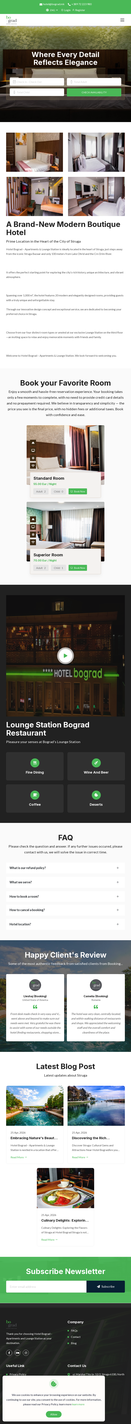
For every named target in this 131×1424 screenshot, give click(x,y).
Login (66, 10)
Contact (76, 1336)
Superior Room (48, 554)
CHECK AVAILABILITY (94, 92)
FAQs (74, 1330)
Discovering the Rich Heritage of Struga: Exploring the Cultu (89, 1138)
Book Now (77, 491)
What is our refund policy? (28, 868)
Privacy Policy (18, 1374)
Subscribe (106, 1286)
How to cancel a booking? (27, 910)
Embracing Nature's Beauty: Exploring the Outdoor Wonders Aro (34, 1138)
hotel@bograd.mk (52, 4)
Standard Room (48, 478)
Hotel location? (20, 924)
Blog (74, 1343)
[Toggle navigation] (122, 20)
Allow (53, 1414)
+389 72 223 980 (80, 4)
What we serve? (21, 882)
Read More (19, 1157)
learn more (78, 1404)
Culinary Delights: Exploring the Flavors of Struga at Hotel (64, 1220)
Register (78, 10)
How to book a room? (24, 896)
